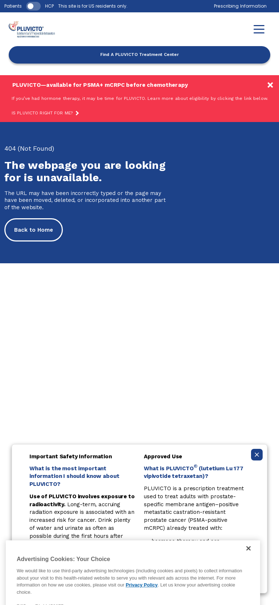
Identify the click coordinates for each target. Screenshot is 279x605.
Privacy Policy (142, 591)
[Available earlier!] (139, 98)
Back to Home (33, 230)
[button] (259, 29)
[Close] (248, 555)
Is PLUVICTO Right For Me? (42, 112)
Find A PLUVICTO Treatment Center (139, 54)
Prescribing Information (240, 6)
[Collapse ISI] (257, 454)
